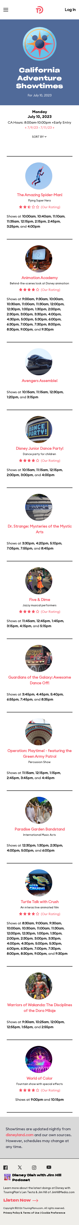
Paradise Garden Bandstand (40, 829)
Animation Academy (39, 277)
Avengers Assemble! (40, 380)
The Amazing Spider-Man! (39, 194)
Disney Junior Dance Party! (39, 448)
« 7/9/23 (32, 127)
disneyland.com (19, 1134)
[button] (39, 137)
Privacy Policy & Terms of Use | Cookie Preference (34, 1212)
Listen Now (22, 1200)
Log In (70, 9)
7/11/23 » (47, 127)
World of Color (39, 1078)
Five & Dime (39, 599)
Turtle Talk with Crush (40, 901)
